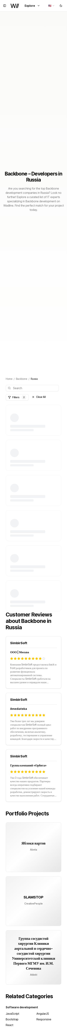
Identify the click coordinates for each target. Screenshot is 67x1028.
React (9, 1025)
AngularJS (42, 1013)
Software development (22, 1007)
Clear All (39, 396)
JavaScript (12, 1013)
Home (9, 378)
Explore (32, 5)
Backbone (21, 378)
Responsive (43, 1019)
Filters (17, 397)
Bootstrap (12, 1019)
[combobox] (51, 5)
